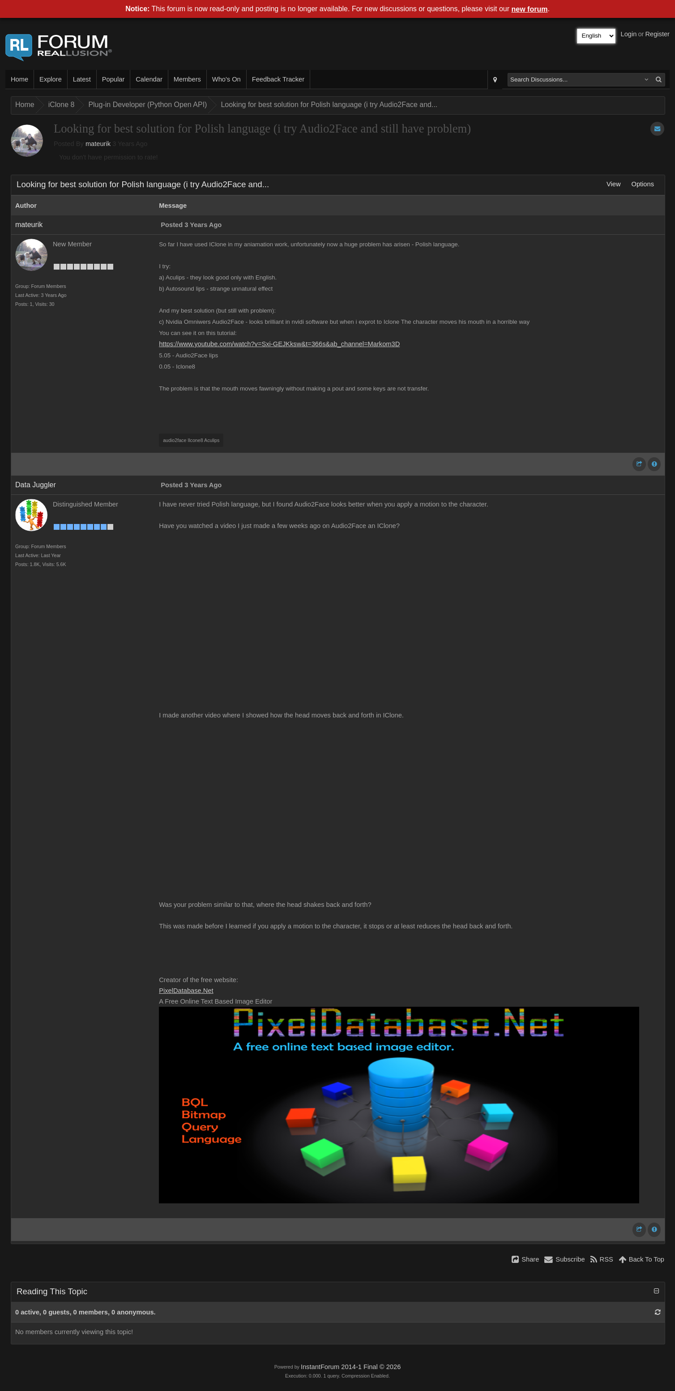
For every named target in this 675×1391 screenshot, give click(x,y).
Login (629, 34)
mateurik (98, 143)
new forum (530, 9)
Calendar (148, 79)
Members (187, 79)
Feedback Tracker (278, 79)
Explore (50, 79)
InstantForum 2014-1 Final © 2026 (351, 1366)
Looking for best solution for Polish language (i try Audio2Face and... (329, 104)
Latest (82, 79)
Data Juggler (35, 485)
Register (657, 34)
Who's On (226, 79)
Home (19, 79)
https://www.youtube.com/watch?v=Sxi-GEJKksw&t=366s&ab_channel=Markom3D (279, 344)
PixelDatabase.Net (186, 990)
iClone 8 (61, 104)
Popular (113, 79)
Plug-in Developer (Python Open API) (147, 104)
